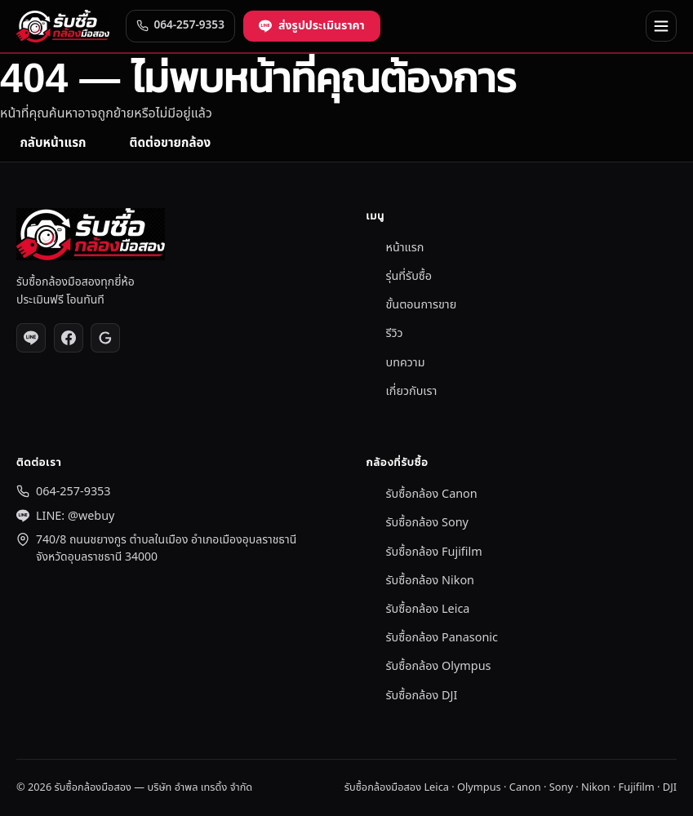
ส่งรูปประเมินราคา (312, 25)
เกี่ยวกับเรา (412, 391)
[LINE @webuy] (31, 338)
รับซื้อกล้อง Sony (427, 522)
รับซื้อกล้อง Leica (428, 609)
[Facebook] (68, 338)
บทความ (405, 362)
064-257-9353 (73, 491)
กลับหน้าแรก (53, 143)
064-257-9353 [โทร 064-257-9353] (180, 25)
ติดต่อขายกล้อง (170, 143)
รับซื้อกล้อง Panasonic (442, 637)
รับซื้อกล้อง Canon (432, 494)
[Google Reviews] (105, 338)
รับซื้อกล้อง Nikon (430, 580)
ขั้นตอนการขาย (421, 304)
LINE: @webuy (75, 516)
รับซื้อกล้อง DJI (422, 695)
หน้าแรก (405, 247)
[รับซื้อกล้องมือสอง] (62, 26)
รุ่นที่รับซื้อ (409, 276)
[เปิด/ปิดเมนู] (661, 26)
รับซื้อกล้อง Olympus (438, 666)
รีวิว (394, 333)
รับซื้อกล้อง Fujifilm (434, 552)
